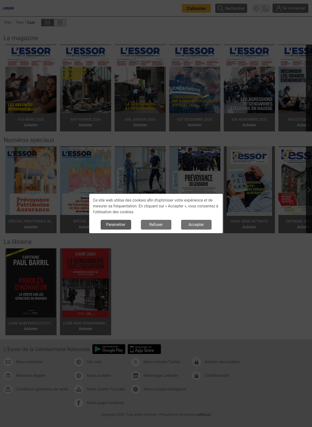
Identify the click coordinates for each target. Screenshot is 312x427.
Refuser (156, 224)
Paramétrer (115, 224)
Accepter (196, 224)
